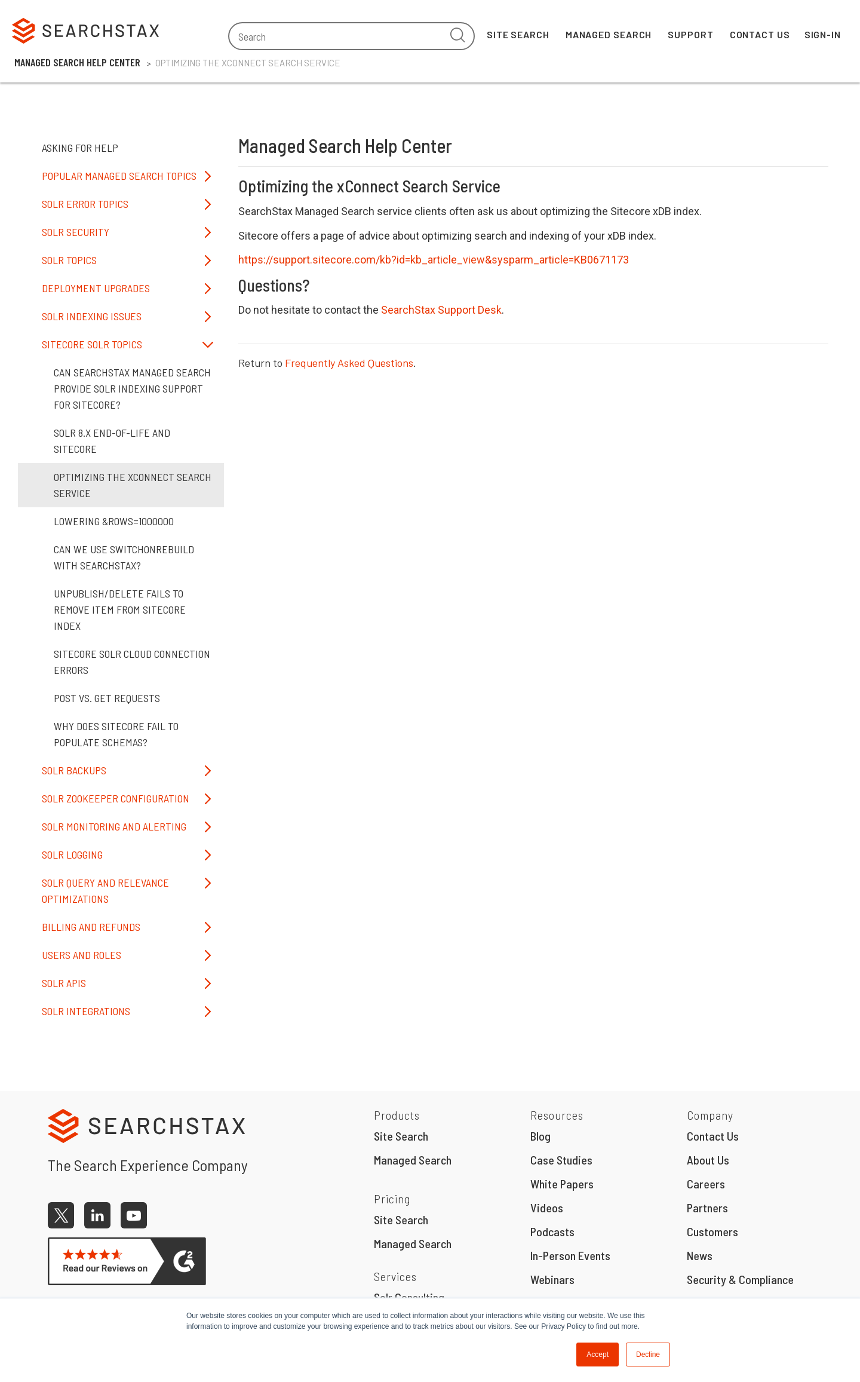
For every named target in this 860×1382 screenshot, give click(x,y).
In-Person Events (570, 1255)
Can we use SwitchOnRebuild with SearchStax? (124, 557)
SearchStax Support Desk (441, 310)
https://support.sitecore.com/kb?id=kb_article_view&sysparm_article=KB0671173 (433, 259)
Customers (712, 1231)
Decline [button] (648, 1354)
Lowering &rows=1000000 (114, 521)
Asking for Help (80, 147)
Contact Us (760, 34)
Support (690, 34)
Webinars (552, 1279)
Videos (546, 1207)
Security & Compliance (740, 1279)
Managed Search (609, 34)
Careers (706, 1183)
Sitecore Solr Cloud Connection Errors (132, 661)
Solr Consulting (409, 1297)
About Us (708, 1160)
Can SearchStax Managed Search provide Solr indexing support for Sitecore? (132, 388)
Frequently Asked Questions (349, 362)
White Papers (562, 1183)
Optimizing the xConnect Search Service (132, 485)
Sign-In (822, 34)
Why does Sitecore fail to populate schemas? (116, 734)
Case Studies (561, 1160)
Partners (707, 1207)
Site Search (518, 34)
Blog (540, 1136)
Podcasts (552, 1231)
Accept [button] (597, 1354)
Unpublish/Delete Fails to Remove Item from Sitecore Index (120, 609)
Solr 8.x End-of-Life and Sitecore (112, 440)
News (699, 1255)
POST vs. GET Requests (107, 697)
